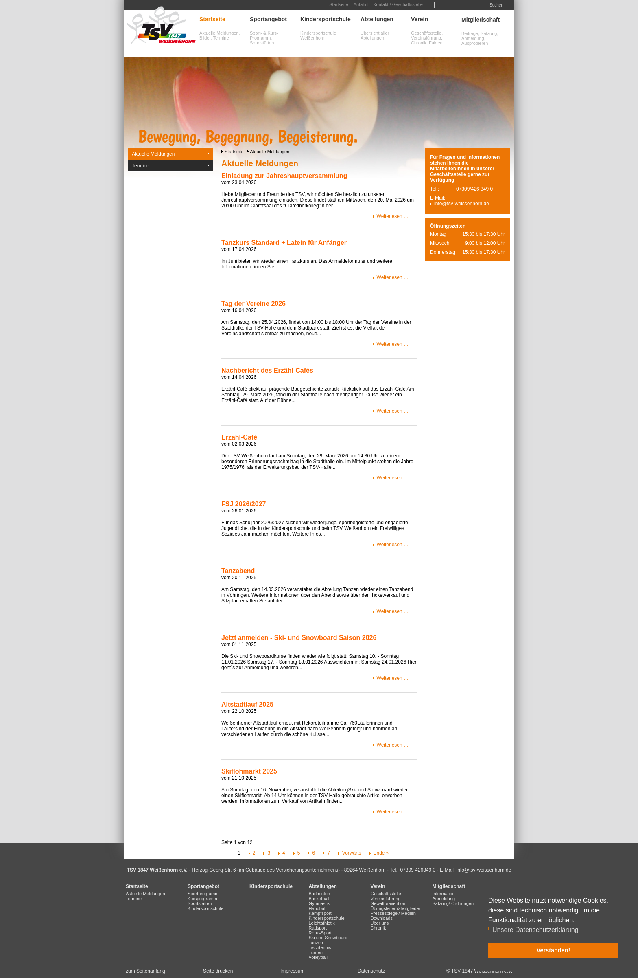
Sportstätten (200, 903)
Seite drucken (218, 971)
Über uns (380, 923)
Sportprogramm (203, 893)
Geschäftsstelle (386, 893)
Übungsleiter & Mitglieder (396, 908)
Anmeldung (444, 898)
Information (444, 893)
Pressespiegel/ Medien (393, 913)
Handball (317, 908)
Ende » (381, 853)
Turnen (316, 952)
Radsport (318, 927)
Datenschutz (371, 971)
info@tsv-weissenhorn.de (461, 204)
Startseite (338, 4)
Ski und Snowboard (328, 937)
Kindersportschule (325, 19)
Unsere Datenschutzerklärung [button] (535, 929)
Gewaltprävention (388, 903)
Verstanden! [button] (553, 950)
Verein (419, 19)
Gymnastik (319, 903)
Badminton (319, 893)
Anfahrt (361, 4)
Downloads (382, 918)
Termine (140, 166)
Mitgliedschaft (480, 19)
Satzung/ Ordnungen (453, 903)
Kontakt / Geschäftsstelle (398, 4)
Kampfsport (320, 913)
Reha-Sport (320, 932)
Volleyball (318, 957)
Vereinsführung (386, 898)
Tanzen (316, 942)
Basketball (319, 898)
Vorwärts (351, 853)
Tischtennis (320, 947)
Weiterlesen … (393, 216)
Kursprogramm (202, 898)
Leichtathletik (322, 923)
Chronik (378, 927)
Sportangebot (268, 19)
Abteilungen (377, 19)
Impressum (292, 971)
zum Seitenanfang (145, 971)
